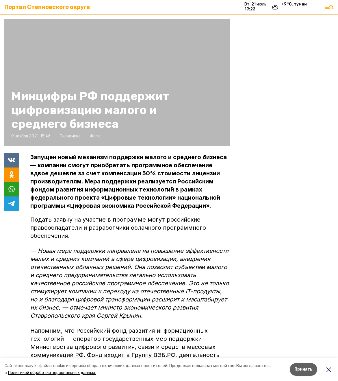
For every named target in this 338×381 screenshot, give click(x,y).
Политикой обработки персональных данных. (52, 372)
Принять (303, 369)
